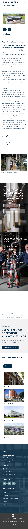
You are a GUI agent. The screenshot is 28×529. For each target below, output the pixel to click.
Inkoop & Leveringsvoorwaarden (10, 498)
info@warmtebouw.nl (11, 474)
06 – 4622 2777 (6, 461)
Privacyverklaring (7, 495)
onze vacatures (15, 342)
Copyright (5, 504)
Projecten (9, 5)
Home (4, 5)
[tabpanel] (14, 17)
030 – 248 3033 (6, 457)
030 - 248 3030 (9, 471)
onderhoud (4, 75)
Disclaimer (5, 501)
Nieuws (4, 492)
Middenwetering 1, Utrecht (12, 468)
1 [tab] (14, 20)
